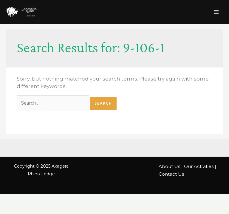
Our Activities (198, 166)
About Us (169, 166)
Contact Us (171, 174)
